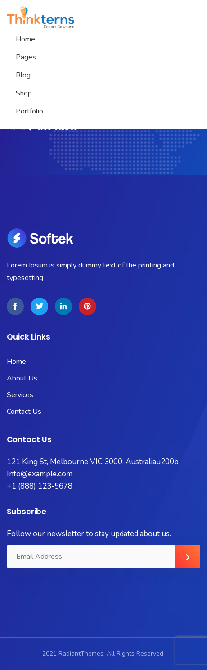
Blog (23, 75)
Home (25, 39)
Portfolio (29, 111)
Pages (26, 57)
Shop (24, 93)
